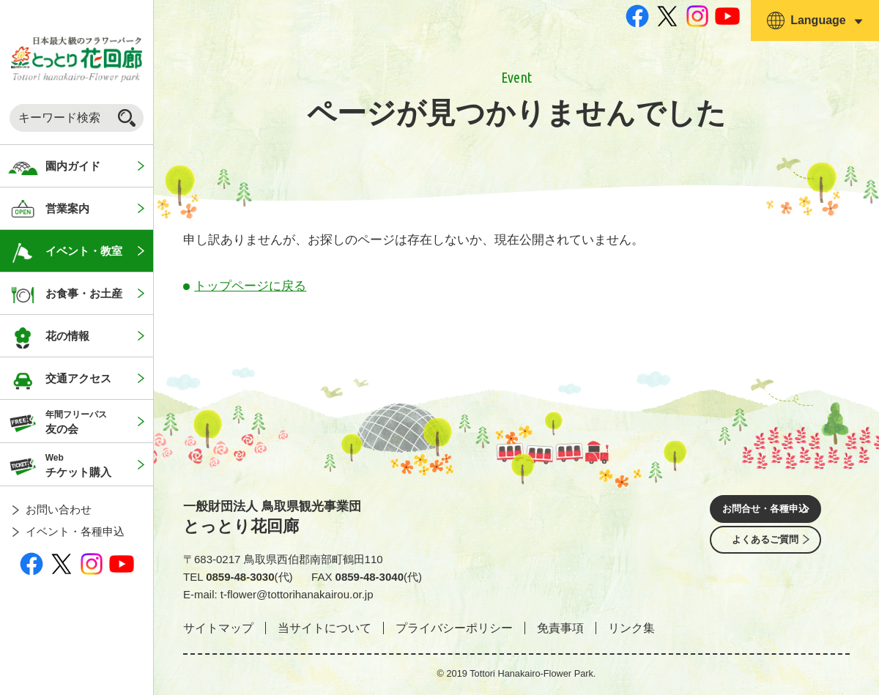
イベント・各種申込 (75, 531)
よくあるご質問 (765, 552)
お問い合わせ (59, 509)
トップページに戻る (250, 286)
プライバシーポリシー (454, 628)
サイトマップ (218, 628)
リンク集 (631, 628)
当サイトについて (324, 628)
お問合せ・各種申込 (765, 511)
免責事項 (560, 628)
